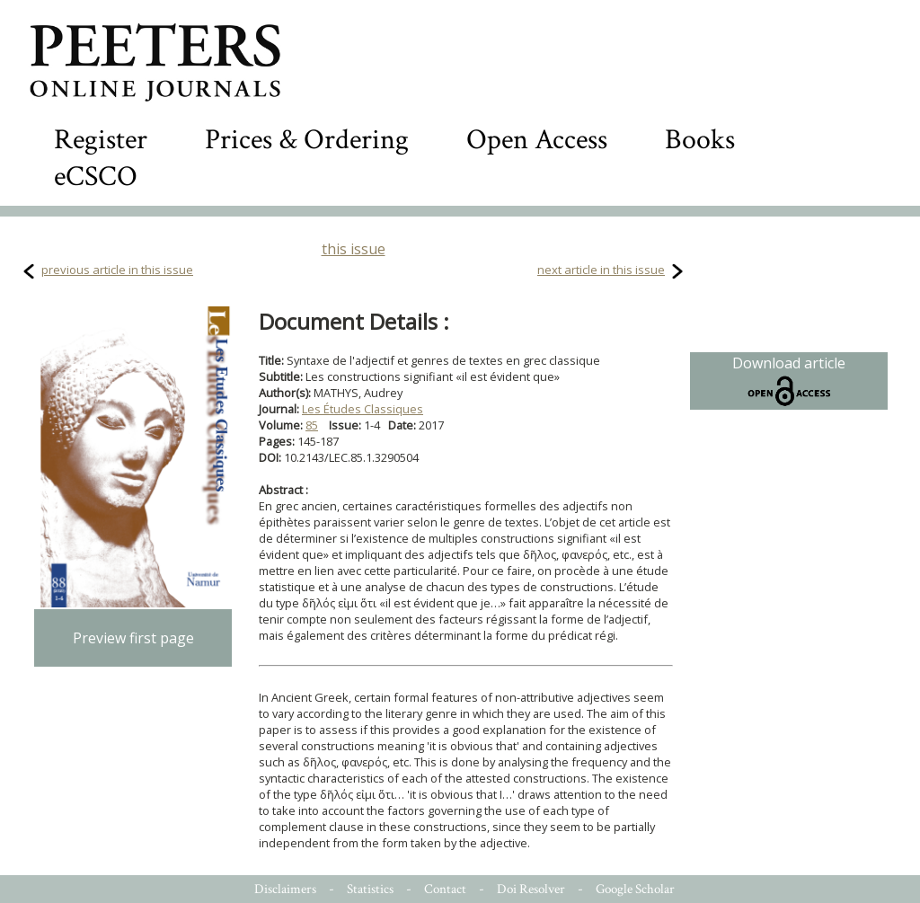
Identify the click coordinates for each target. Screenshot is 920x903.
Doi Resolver (531, 889)
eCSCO (95, 176)
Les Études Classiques (362, 409)
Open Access (536, 139)
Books (700, 139)
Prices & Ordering (307, 139)
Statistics (370, 889)
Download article (788, 381)
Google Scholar (635, 889)
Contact (445, 889)
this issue (353, 249)
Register (100, 139)
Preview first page (133, 638)
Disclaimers (285, 889)
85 (311, 425)
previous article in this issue (117, 269)
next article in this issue (601, 269)
